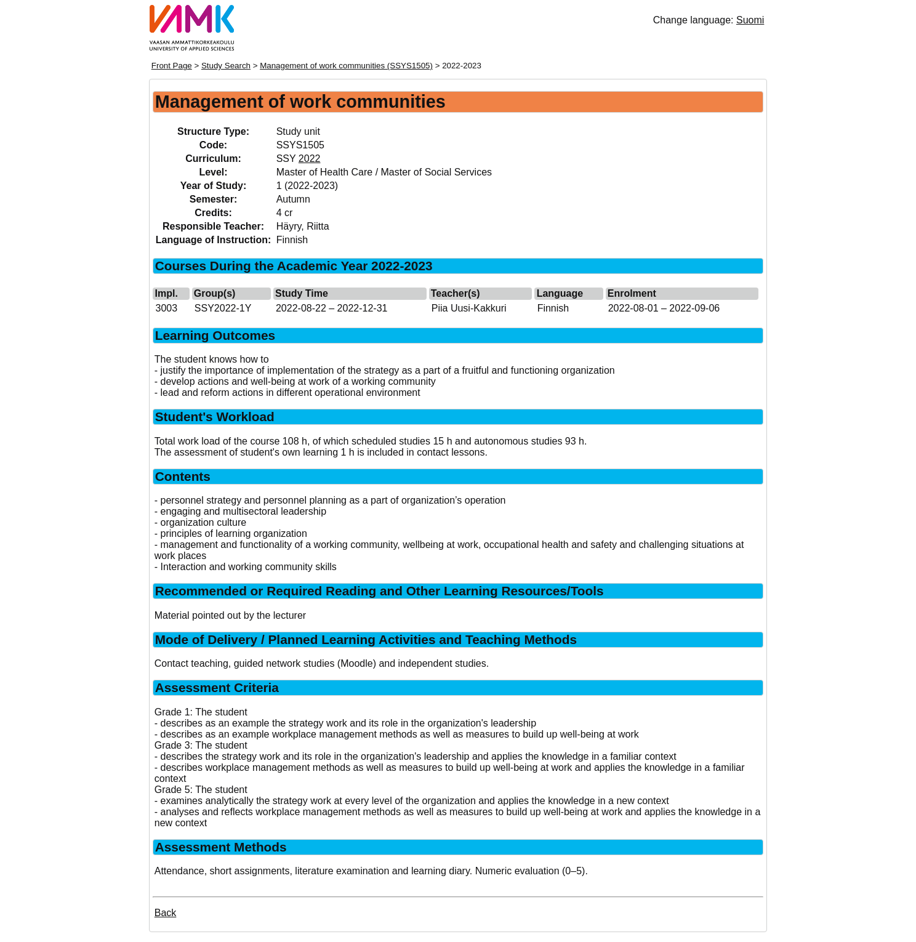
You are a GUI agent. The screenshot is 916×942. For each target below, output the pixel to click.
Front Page (171, 65)
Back (166, 913)
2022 (310, 158)
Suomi (750, 20)
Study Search (226, 65)
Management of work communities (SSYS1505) (346, 65)
